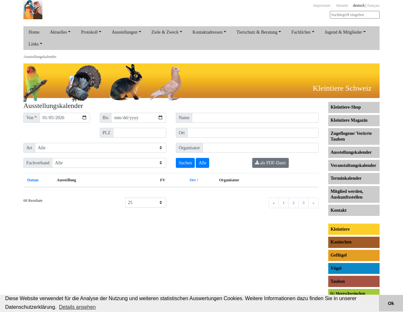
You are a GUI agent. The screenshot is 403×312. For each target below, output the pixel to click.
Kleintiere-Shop (345, 107)
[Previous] (274, 203)
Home (34, 32)
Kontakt (338, 210)
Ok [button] (391, 303)
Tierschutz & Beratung (257, 32)
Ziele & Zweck (165, 32)
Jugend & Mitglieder (343, 32)
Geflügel (338, 255)
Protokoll (89, 32)
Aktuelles (58, 32)
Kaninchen (340, 242)
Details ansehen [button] (77, 307)
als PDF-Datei (270, 162)
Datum (33, 180)
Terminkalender (346, 178)
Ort (193, 180)
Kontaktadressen (207, 32)
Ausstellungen (124, 32)
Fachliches (301, 32)
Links (34, 44)
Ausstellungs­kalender (39, 56)
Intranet (342, 5)
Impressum (321, 5)
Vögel (335, 268)
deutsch (359, 5)
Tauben (337, 281)
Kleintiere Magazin (348, 120)
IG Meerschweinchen (347, 293)
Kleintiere (340, 229)
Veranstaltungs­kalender (353, 165)
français (373, 5)
